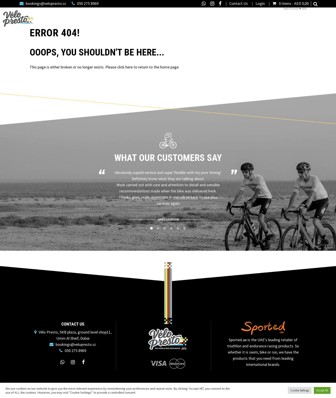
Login (260, 3)
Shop (114, 16)
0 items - (290, 3)
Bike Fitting (250, 16)
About (273, 16)
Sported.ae (238, 339)
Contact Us (238, 3)
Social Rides (320, 16)
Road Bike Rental (169, 16)
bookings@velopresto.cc (43, 3)
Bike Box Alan (224, 16)
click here (125, 67)
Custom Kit (296, 16)
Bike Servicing (139, 16)
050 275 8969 (85, 3)
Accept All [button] (322, 390)
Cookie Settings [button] (299, 390)
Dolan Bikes (198, 16)
